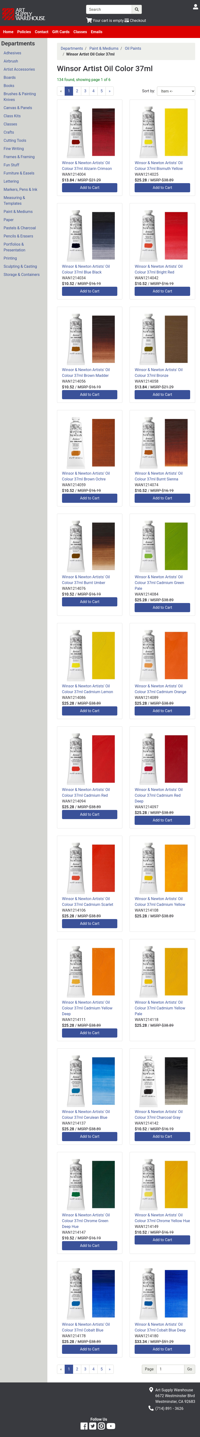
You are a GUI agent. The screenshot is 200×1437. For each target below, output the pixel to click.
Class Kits (12, 116)
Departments (72, 48)
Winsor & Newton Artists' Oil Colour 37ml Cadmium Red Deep (158, 795)
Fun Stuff (11, 165)
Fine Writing (14, 148)
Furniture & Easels (19, 173)
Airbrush (11, 61)
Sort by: (148, 91)
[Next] (110, 91)
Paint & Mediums (18, 211)
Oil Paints (133, 48)
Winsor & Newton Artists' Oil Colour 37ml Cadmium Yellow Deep (87, 1008)
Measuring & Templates (14, 200)
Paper (9, 220)
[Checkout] (135, 20)
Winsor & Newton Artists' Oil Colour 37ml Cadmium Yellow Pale (160, 1008)
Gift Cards (60, 32)
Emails (96, 32)
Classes (80, 32)
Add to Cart (90, 187)
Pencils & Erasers (18, 236)
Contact (41, 32)
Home (8, 32)
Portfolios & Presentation (14, 247)
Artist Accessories (19, 69)
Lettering (11, 181)
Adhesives (12, 53)
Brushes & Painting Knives (20, 97)
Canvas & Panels (18, 108)
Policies (24, 32)
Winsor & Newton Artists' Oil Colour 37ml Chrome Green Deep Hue (86, 1221)
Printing (10, 258)
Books (9, 85)
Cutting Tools (15, 140)
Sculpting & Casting (20, 266)
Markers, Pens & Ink (20, 189)
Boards (10, 77)
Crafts (9, 132)
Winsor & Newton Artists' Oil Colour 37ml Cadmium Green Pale (159, 583)
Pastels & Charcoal (20, 228)
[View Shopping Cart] (105, 20)
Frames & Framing (19, 157)
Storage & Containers (22, 274)
